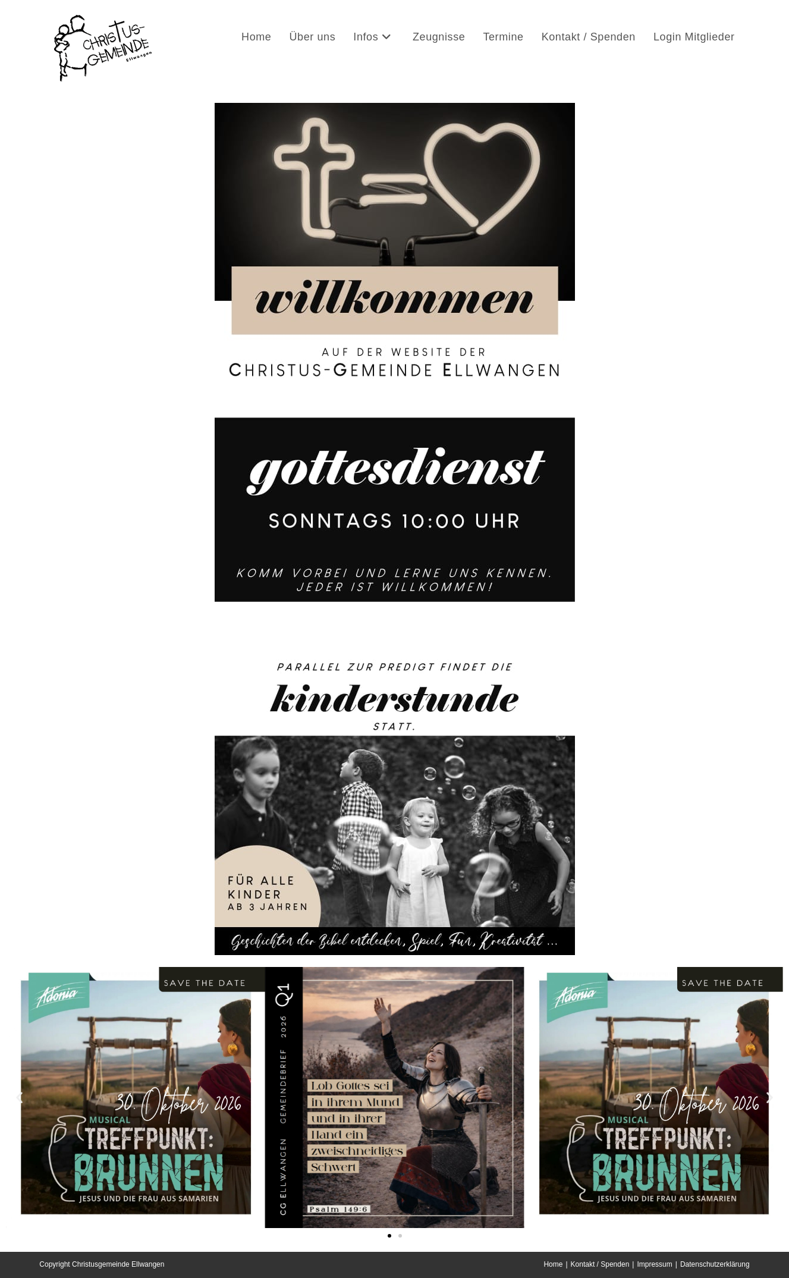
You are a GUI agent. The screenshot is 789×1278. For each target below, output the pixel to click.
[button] (19, 1097)
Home (552, 1264)
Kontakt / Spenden (600, 1264)
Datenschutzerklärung (715, 1264)
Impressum (654, 1264)
